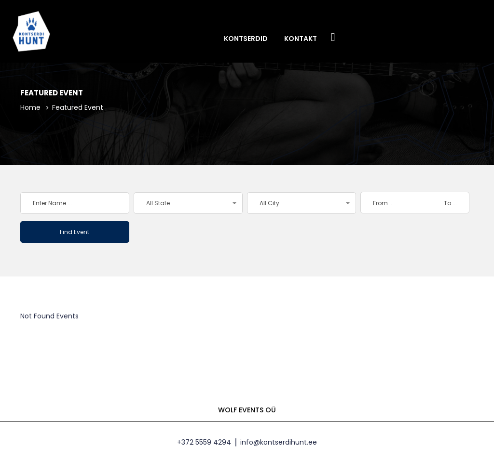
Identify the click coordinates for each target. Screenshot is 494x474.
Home (30, 107)
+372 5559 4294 (204, 442)
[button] (188, 203)
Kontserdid (246, 38)
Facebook (333, 37)
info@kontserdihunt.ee (278, 442)
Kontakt (300, 38)
